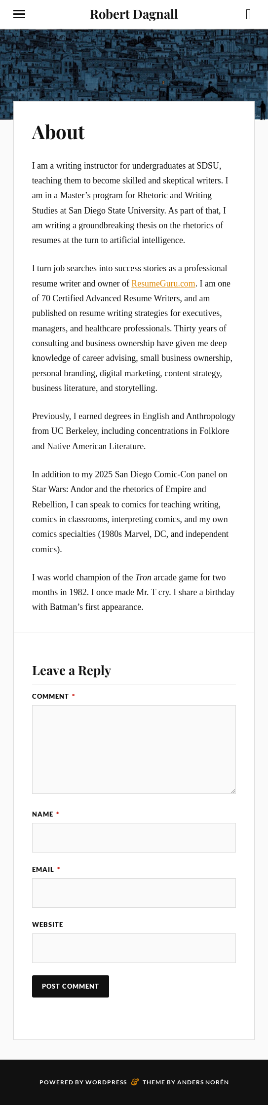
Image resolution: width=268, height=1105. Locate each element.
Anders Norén (203, 1082)
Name (45, 814)
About (58, 131)
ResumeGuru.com (163, 283)
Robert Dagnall (134, 13)
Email (46, 869)
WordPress (106, 1082)
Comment (53, 696)
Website (47, 924)
